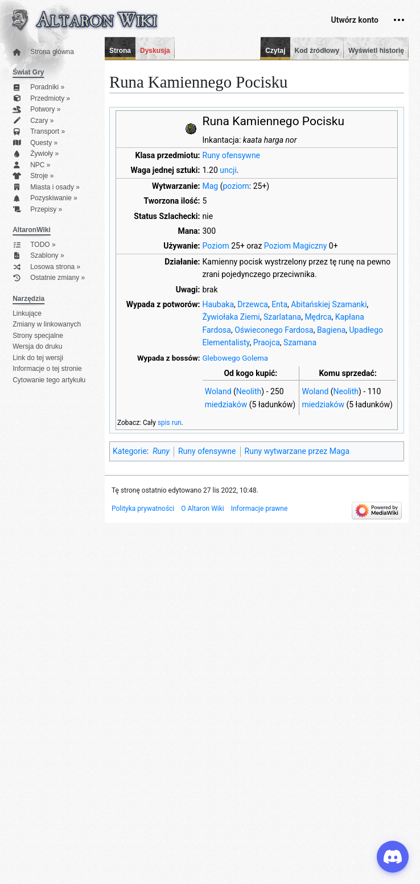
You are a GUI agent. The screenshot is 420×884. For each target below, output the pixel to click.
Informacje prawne (259, 509)
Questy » (35, 143)
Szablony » (38, 255)
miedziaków (226, 404)
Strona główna (43, 52)
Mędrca (317, 316)
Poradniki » (38, 87)
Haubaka (218, 304)
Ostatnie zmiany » (49, 278)
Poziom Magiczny (295, 245)
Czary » (33, 121)
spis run (170, 423)
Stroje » (33, 176)
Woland (218, 391)
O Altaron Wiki (202, 509)
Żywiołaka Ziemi (231, 316)
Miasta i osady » (46, 187)
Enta (279, 304)
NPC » (31, 165)
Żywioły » (36, 154)
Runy (161, 451)
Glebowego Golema (236, 358)
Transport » (39, 131)
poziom (236, 186)
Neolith (249, 391)
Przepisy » (37, 209)
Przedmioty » (41, 98)
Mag (211, 186)
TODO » (34, 245)
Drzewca (252, 304)
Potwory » (36, 109)
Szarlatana (282, 316)
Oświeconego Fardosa (273, 329)
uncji (228, 170)
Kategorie (130, 451)
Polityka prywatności (143, 509)
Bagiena (331, 329)
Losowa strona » (46, 267)
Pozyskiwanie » (45, 198)
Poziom (216, 245)
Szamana (299, 342)
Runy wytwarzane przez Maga (297, 451)
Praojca (266, 342)
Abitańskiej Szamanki (329, 304)
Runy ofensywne (232, 155)
